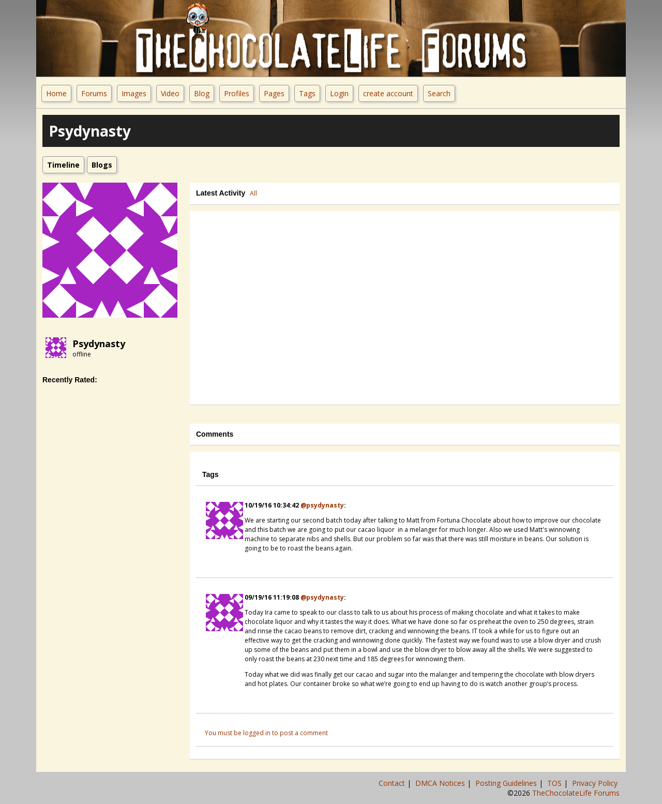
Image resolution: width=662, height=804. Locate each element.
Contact (393, 783)
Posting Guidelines (507, 783)
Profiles (236, 93)
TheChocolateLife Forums (576, 793)
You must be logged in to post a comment (266, 732)
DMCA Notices (441, 783)
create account (388, 93)
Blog (201, 93)
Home (56, 93)
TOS (555, 783)
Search (439, 93)
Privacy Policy (596, 783)
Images (134, 93)
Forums (94, 93)
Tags (307, 93)
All (253, 193)
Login (339, 93)
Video (170, 93)
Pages (274, 93)
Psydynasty (98, 343)
